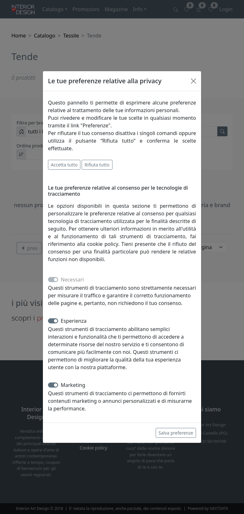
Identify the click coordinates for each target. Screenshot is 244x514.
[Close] (193, 81)
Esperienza (74, 320)
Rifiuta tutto (97, 165)
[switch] (53, 320)
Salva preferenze (176, 433)
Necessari (72, 279)
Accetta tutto (64, 165)
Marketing (73, 385)
